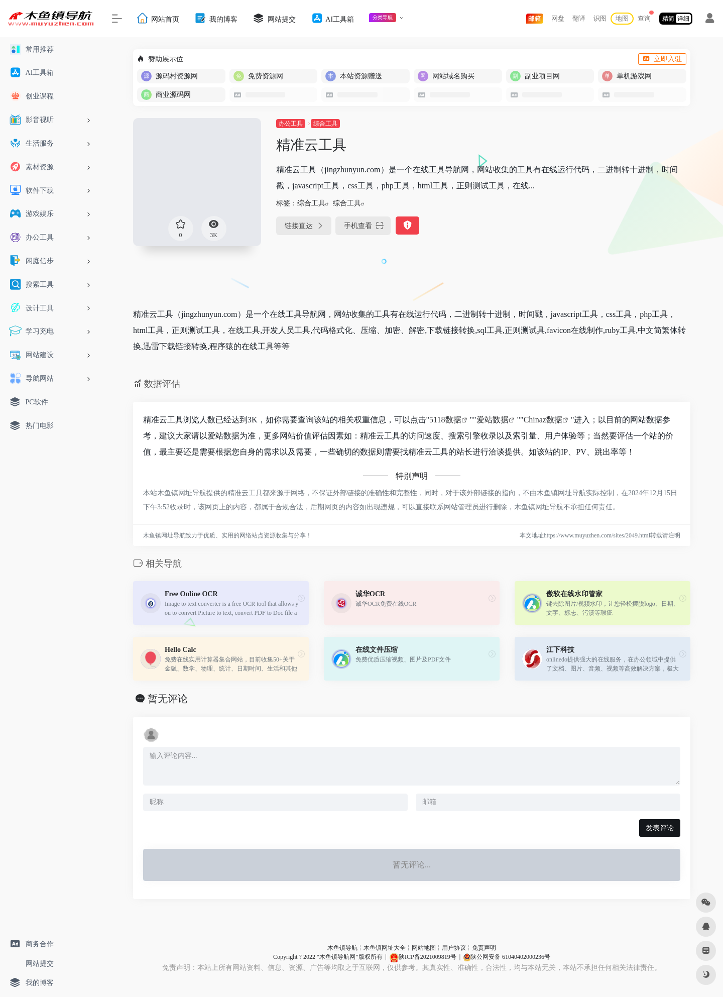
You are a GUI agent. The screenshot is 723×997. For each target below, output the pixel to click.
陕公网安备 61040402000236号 (506, 956)
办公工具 (291, 123)
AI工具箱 (332, 18)
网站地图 (424, 947)
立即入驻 (662, 59)
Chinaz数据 (543, 419)
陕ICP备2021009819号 (423, 956)
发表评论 (660, 828)
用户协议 (454, 947)
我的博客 (215, 18)
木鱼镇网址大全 (385, 947)
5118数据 (445, 419)
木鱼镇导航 (342, 947)
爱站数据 (492, 419)
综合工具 (325, 123)
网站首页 (157, 18)
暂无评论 (168, 698)
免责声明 (484, 947)
